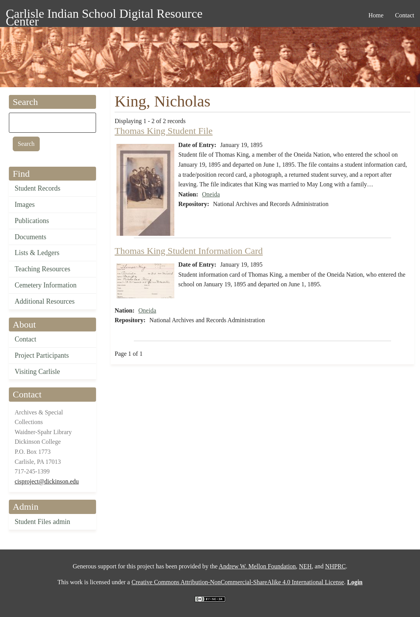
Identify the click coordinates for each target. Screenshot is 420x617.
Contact (25, 339)
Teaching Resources (42, 269)
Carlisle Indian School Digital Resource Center (104, 15)
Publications (32, 221)
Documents (30, 237)
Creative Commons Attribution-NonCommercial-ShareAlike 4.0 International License (238, 582)
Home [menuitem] (375, 15)
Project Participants (42, 355)
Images (25, 204)
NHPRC (335, 566)
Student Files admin (42, 522)
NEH (305, 566)
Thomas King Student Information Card (189, 251)
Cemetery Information (45, 285)
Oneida (211, 194)
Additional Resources (44, 301)
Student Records (38, 188)
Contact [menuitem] (404, 15)
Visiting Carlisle (37, 371)
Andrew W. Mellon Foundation (257, 566)
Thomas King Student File (164, 131)
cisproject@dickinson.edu (47, 481)
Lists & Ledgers (37, 253)
